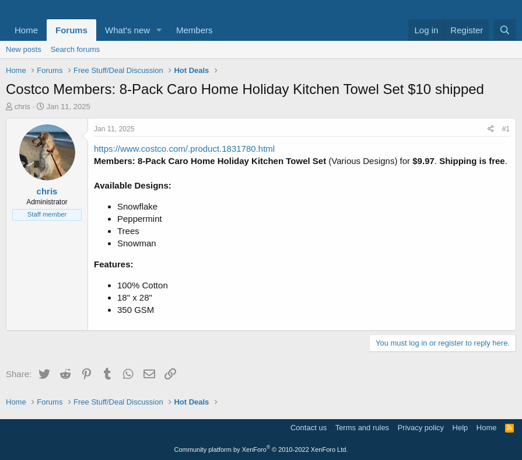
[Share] (491, 129)
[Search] (504, 30)
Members (194, 30)
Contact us (308, 427)
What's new (127, 30)
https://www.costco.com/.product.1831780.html (184, 149)
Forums (71, 30)
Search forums (75, 49)
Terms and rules (362, 427)
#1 (506, 129)
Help (460, 427)
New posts (23, 49)
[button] (159, 30)
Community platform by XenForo (261, 449)
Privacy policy (421, 427)
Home (26, 30)
